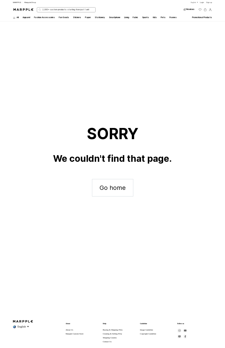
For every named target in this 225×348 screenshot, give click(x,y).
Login (202, 2)
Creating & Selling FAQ (112, 334)
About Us (69, 330)
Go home (113, 187)
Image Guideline (146, 330)
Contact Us (107, 341)
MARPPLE (17, 2)
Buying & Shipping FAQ (112, 330)
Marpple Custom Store (74, 334)
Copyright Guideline (148, 334)
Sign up (209, 2)
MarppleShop (30, 2)
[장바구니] (205, 9)
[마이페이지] (210, 9)
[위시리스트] (200, 9)
